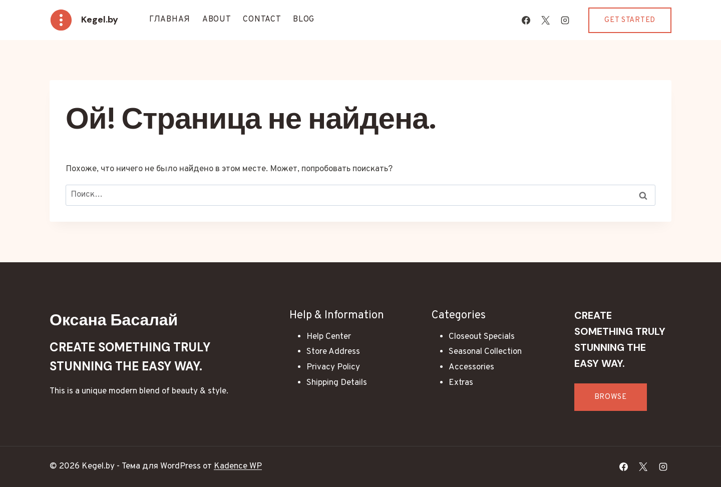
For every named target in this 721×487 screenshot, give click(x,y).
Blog (303, 20)
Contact (262, 20)
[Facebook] (525, 20)
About (216, 20)
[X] (545, 20)
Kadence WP (238, 466)
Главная (169, 20)
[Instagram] (564, 20)
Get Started (629, 20)
